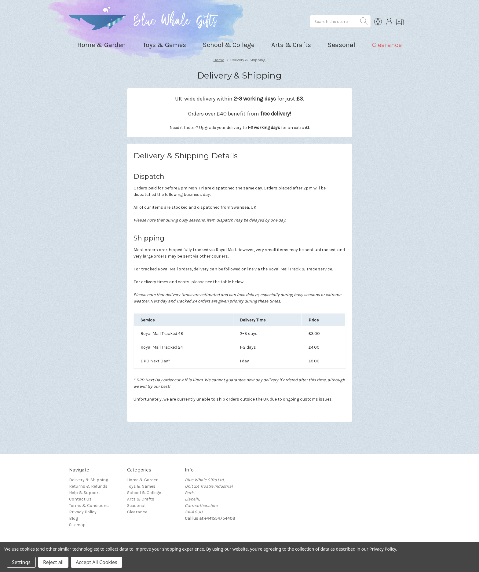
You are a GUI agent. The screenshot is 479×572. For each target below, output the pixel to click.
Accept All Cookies (96, 562)
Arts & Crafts (140, 499)
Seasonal (136, 505)
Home (219, 59)
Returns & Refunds (88, 486)
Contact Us (80, 499)
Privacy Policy (83, 512)
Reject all (53, 562)
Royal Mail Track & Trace (293, 269)
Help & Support (84, 492)
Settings (21, 562)
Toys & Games (141, 486)
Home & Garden (143, 479)
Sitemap (77, 524)
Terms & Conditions (89, 505)
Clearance (387, 45)
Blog (73, 518)
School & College (144, 492)
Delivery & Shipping (88, 479)
